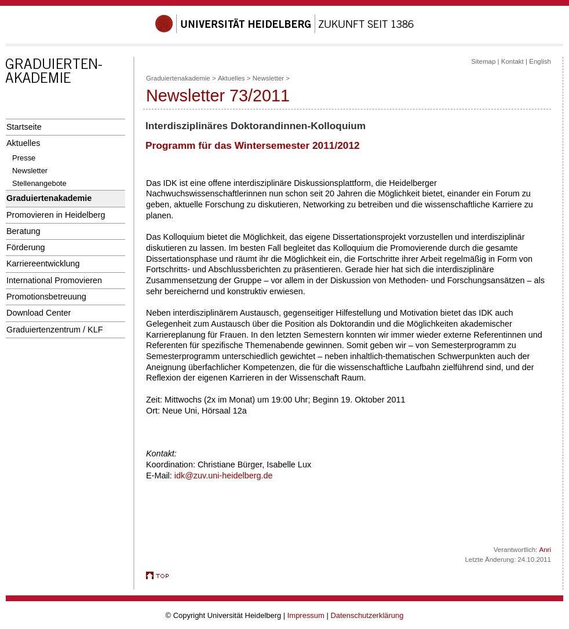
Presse (23, 157)
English (540, 61)
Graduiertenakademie (49, 198)
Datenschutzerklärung (366, 615)
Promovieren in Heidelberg (55, 215)
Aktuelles (23, 143)
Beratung (23, 231)
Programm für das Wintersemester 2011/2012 (252, 145)
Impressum (305, 615)
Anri (545, 549)
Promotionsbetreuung (46, 296)
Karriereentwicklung (43, 263)
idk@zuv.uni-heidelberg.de (223, 475)
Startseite (24, 126)
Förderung (25, 247)
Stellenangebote (39, 183)
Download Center (38, 312)
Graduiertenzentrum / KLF (54, 329)
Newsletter (30, 170)
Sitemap (483, 61)
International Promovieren (54, 280)
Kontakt (512, 61)
